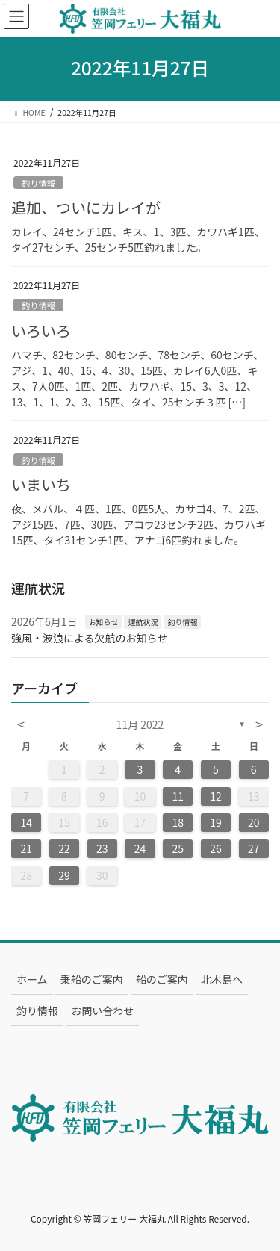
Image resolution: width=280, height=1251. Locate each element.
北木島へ (222, 979)
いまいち (41, 484)
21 (26, 848)
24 (140, 848)
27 (254, 848)
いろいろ (41, 330)
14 (26, 822)
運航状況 (143, 621)
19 (216, 822)
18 (178, 822)
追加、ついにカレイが (86, 207)
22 (64, 848)
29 (64, 875)
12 (216, 796)
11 (178, 796)
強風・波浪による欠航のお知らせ (89, 637)
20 (254, 822)
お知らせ (104, 621)
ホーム (32, 979)
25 (178, 848)
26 (216, 848)
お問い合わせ (102, 1010)
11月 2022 (140, 724)
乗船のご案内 (91, 979)
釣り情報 (38, 183)
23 (102, 848)
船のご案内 (162, 979)
